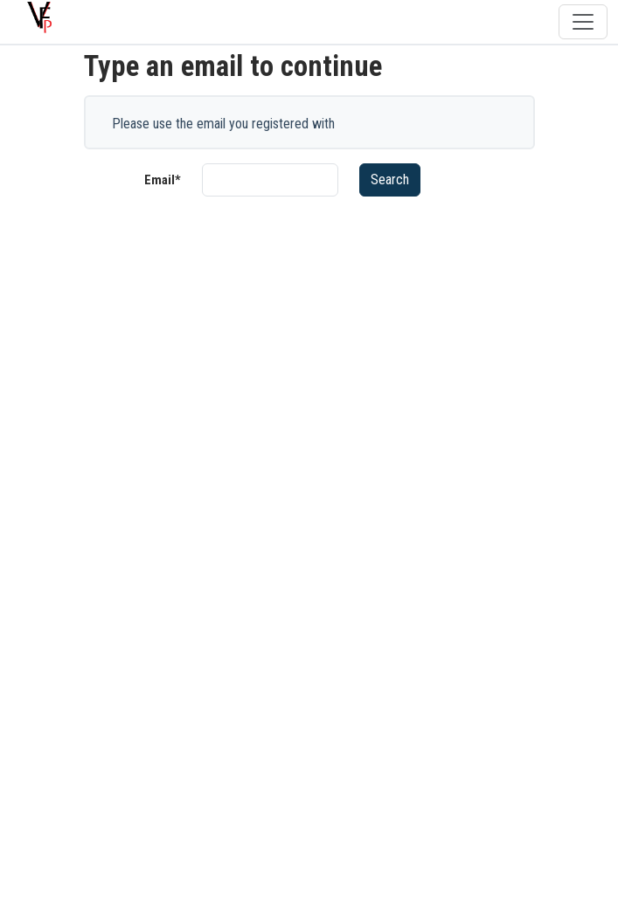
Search (390, 179)
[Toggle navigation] (583, 21)
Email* (162, 180)
